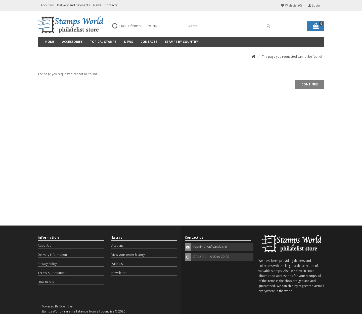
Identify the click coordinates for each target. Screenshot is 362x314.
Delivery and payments (73, 5)
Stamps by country (181, 42)
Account (117, 245)
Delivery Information (52, 255)
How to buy (46, 282)
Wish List (117, 264)
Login (314, 5)
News (97, 5)
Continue (309, 84)
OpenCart (66, 306)
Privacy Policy (47, 264)
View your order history (128, 255)
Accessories (72, 42)
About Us (44, 245)
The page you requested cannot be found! (292, 56)
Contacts (111, 5)
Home (50, 42)
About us (47, 5)
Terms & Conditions (52, 273)
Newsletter (119, 273)
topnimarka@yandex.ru (210, 246)
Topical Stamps (103, 42)
